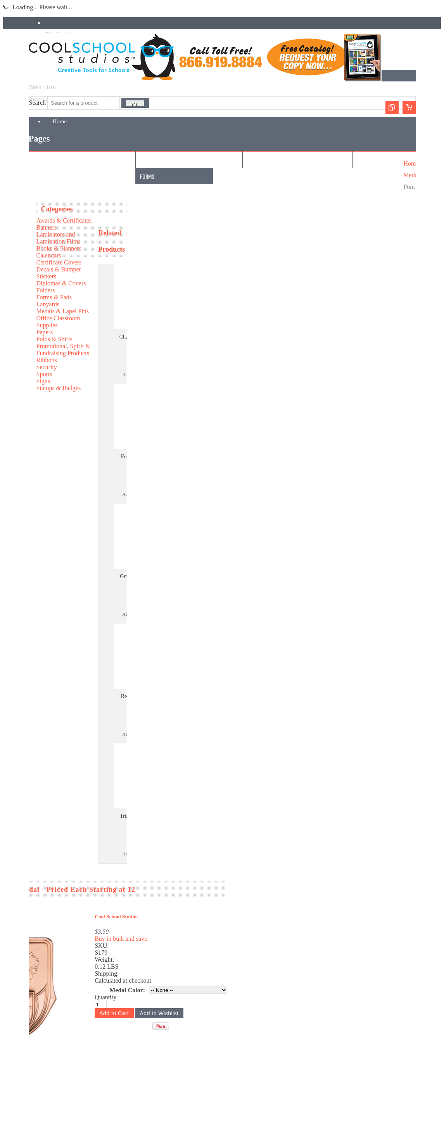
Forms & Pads (54, 297)
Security (46, 367)
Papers (44, 332)
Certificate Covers (59, 262)
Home (410, 163)
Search (37, 102)
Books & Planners (58, 248)
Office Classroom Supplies (58, 321)
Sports (44, 374)
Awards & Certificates (64, 220)
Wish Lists (42, 87)
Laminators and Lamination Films (58, 238)
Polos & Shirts (54, 339)
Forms (147, 176)
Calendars (48, 255)
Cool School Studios (116, 916)
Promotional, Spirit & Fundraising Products (63, 349)
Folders (45, 290)
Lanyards (48, 304)
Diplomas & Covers (61, 283)
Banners (46, 227)
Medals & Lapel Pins (62, 311)
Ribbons (46, 360)
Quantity (105, 997)
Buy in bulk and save (121, 938)
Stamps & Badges (58, 388)
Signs (43, 381)
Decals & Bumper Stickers (58, 273)
